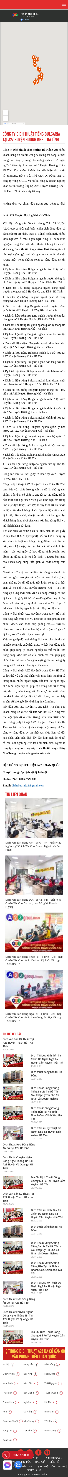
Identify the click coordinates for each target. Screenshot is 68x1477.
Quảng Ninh (11, 1373)
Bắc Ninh (30, 1373)
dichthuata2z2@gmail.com (28, 785)
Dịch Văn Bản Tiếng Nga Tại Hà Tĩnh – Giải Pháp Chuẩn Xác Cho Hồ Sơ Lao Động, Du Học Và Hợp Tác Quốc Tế (33, 1017)
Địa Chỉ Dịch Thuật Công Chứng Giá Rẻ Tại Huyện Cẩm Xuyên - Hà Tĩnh (48, 1181)
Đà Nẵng (30, 1411)
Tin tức (26, 1461)
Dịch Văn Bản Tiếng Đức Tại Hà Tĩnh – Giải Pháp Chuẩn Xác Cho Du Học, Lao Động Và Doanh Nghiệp (33, 903)
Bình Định (51, 1411)
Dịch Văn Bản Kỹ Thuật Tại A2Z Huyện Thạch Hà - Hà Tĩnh (18, 1042)
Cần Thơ (30, 1430)
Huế (7, 1411)
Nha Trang (31, 1421)
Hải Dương (52, 1373)
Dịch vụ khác (34, 1470)
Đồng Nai (10, 1440)
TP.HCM (50, 1421)
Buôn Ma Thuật (13, 1421)
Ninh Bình (31, 1383)
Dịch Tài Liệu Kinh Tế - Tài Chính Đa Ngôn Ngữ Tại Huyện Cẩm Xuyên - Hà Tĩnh (47, 1059)
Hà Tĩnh (50, 1402)
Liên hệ (54, 1461)
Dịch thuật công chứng (51, 1466)
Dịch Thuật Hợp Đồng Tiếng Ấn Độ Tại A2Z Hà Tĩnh (19, 1146)
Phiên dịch (26, 1466)
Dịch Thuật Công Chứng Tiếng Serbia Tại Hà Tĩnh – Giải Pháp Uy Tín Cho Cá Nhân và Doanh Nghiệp (46, 1093)
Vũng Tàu (10, 1430)
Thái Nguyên (53, 1383)
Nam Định (10, 1383)
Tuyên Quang (53, 1392)
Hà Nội (8, 1364)
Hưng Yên (31, 1364)
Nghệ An (30, 1402)
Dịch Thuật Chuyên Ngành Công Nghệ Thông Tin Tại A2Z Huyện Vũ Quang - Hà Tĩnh (18, 1163)
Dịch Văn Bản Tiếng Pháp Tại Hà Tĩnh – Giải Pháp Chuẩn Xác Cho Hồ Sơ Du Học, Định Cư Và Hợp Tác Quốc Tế (34, 960)
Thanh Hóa (11, 1402)
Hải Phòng (52, 1364)
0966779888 (21, 1455)
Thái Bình (10, 1392)
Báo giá (40, 1461)
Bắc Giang (31, 1392)
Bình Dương (52, 1430)
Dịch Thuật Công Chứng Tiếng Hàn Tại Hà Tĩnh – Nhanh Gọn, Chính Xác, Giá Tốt (46, 1113)
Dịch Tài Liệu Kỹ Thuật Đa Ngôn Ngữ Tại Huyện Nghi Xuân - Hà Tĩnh (46, 1131)
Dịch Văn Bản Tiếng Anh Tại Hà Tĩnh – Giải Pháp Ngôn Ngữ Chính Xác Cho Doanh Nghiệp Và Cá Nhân (33, 846)
